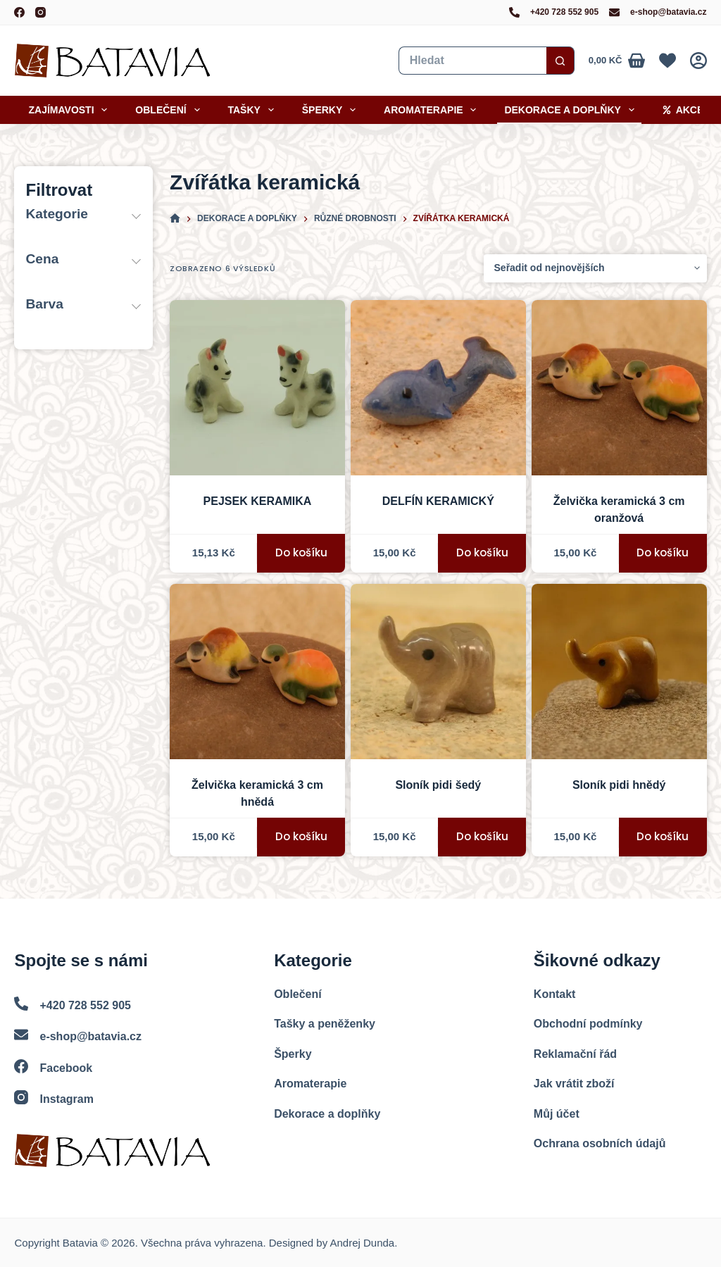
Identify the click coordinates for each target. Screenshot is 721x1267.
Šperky (331, 109)
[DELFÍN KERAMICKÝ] (438, 387)
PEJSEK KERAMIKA (257, 501)
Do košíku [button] (301, 552)
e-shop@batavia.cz (668, 12)
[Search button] (560, 60)
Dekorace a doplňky (571, 109)
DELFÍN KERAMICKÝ (438, 501)
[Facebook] (19, 12)
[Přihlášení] (698, 60)
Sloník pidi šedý (438, 785)
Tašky (254, 109)
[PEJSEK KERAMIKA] (257, 387)
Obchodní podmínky (588, 1024)
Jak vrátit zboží (574, 1084)
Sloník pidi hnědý (618, 785)
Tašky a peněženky (324, 1024)
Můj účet (556, 1114)
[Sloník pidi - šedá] (438, 671)
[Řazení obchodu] (595, 268)
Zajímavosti (70, 109)
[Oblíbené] (667, 60)
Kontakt (555, 994)
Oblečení (170, 109)
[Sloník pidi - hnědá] (619, 671)
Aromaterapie (433, 109)
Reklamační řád (575, 1054)
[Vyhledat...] (472, 60)
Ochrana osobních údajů (600, 1143)
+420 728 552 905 (564, 12)
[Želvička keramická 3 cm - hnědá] (257, 671)
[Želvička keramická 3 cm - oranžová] (619, 387)
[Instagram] (40, 12)
